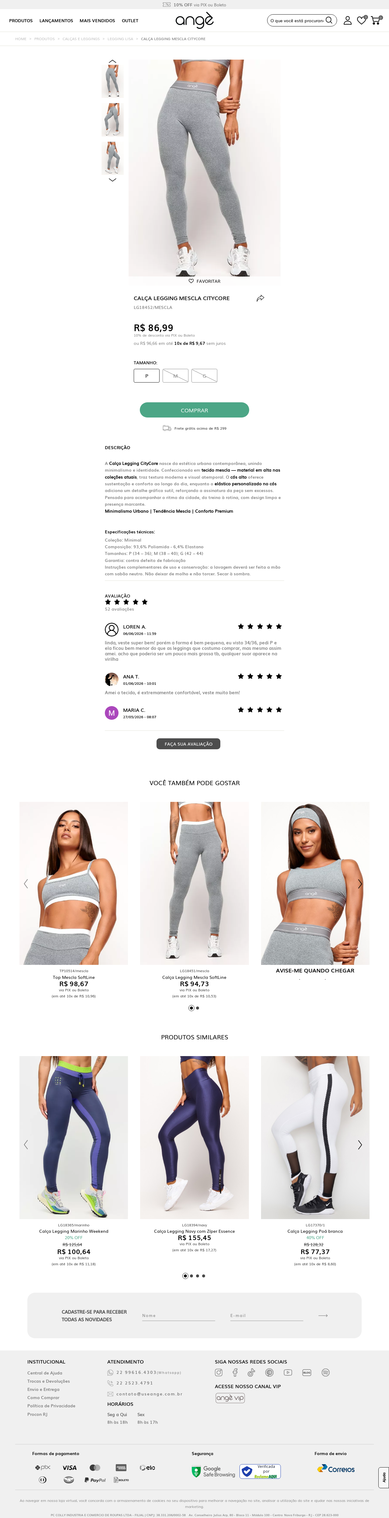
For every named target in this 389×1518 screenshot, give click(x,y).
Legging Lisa (120, 38)
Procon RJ (37, 1414)
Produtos (21, 20)
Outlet (130, 20)
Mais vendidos (97, 20)
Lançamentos (56, 20)
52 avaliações (119, 609)
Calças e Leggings (81, 38)
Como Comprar (43, 1397)
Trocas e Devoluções (48, 1381)
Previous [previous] (112, 61)
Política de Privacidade (51, 1405)
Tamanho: (145, 362)
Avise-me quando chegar (315, 970)
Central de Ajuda (44, 1373)
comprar (194, 410)
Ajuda (384, 1478)
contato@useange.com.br (149, 1394)
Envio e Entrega (43, 1389)
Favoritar (208, 281)
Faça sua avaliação (188, 744)
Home (20, 38)
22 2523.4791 (134, 1383)
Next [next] (112, 180)
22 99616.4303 (148, 1372)
